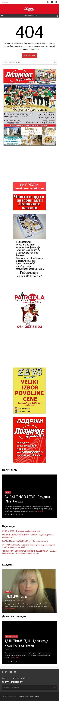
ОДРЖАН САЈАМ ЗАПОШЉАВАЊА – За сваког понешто (25, 541)
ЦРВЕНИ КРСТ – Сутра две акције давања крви (21, 531)
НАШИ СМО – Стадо (16, 596)
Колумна (8, 592)
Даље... (14, 658)
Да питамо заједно (11, 636)
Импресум (6, 678)
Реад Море (38, 511)
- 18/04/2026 (19, 600)
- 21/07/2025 (8, 649)
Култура (8, 492)
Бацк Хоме (29, 55)
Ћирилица (5, 2)
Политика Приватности (21, 678)
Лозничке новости (29, 16)
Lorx (37, 696)
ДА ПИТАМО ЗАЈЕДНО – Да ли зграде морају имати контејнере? (26, 643)
